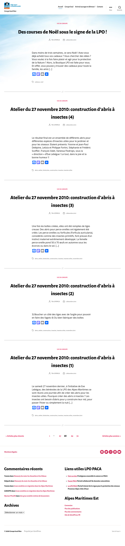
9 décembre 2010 (71, 48)
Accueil (60, 7)
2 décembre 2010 (71, 133)
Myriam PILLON (10, 505)
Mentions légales (11, 460)
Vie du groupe (62, 24)
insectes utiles (68, 178)
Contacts (100, 7)
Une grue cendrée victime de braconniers (34, 505)
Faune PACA (72, 490)
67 (58, 444)
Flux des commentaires (73, 520)
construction (54, 178)
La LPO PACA (72, 495)
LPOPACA (57, 48)
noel (42, 90)
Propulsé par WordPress (33, 540)
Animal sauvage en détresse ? (85, 7)
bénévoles (46, 178)
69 (71, 444)
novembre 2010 (79, 267)
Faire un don (72, 485)
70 (78, 444)
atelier (41, 178)
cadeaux (37, 90)
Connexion (68, 514)
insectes (61, 178)
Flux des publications (72, 517)
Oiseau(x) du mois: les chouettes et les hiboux (30, 485)
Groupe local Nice (16, 540)
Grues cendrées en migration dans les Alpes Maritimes (33, 495)
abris (36, 178)
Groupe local (69, 7)
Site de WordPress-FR (72, 524)
